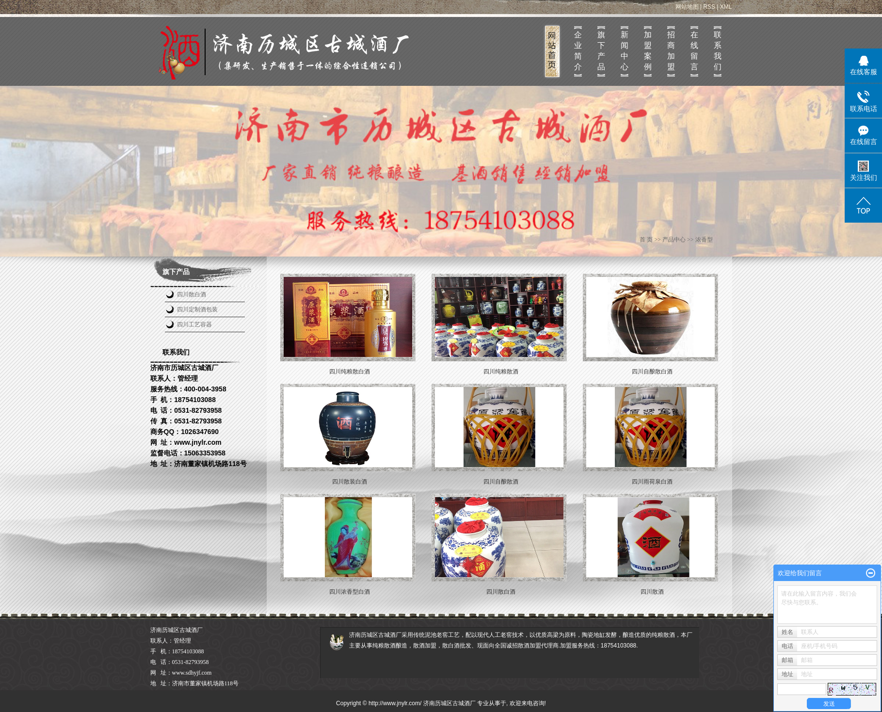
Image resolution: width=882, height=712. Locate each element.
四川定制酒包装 (197, 309)
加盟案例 (648, 51)
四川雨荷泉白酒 (652, 481)
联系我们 (718, 51)
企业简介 (578, 51)
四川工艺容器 (194, 324)
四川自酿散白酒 (652, 371)
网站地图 (687, 6)
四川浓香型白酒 (349, 591)
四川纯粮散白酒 (349, 371)
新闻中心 (624, 51)
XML (726, 6)
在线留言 (694, 51)
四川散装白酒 (349, 481)
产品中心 (674, 239)
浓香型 (704, 239)
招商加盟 (671, 51)
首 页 (646, 239)
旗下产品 (601, 51)
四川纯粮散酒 (500, 371)
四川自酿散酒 (500, 481)
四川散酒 (652, 591)
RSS (709, 6)
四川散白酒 (191, 294)
